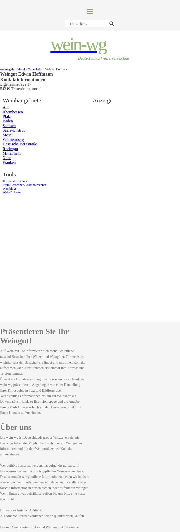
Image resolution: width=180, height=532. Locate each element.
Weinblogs (9, 188)
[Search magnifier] (111, 23)
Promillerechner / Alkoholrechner (24, 185)
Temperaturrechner (15, 181)
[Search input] (88, 23)
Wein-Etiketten (12, 192)
